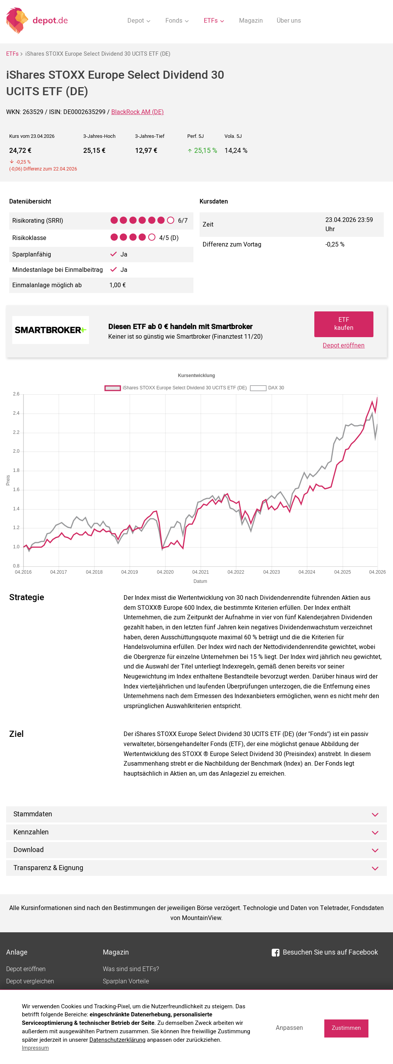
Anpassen (289, 1027)
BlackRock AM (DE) (137, 112)
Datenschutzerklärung (117, 1039)
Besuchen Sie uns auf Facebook (325, 952)
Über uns (289, 20)
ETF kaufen (343, 324)
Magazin (251, 20)
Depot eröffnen (344, 345)
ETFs (12, 54)
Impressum (35, 1048)
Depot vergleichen (30, 981)
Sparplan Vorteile (126, 981)
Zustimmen (346, 1027)
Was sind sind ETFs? (131, 969)
